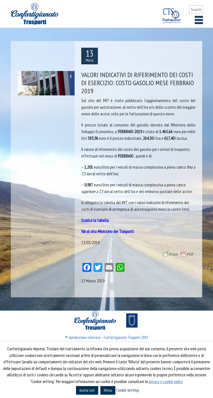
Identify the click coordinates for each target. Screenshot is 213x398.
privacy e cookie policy (166, 381)
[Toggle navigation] (198, 20)
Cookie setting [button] (127, 390)
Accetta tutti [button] (87, 390)
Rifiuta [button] (108, 390)
